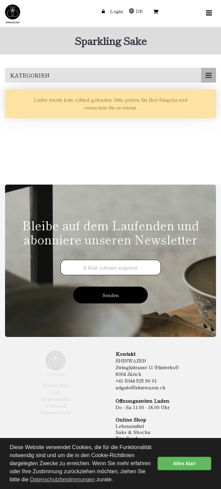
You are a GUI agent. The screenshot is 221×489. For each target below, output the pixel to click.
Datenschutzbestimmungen (62, 479)
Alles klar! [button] (184, 463)
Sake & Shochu (133, 432)
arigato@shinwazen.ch (141, 387)
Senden (110, 295)
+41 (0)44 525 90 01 (136, 380)
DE (139, 11)
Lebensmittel (130, 426)
